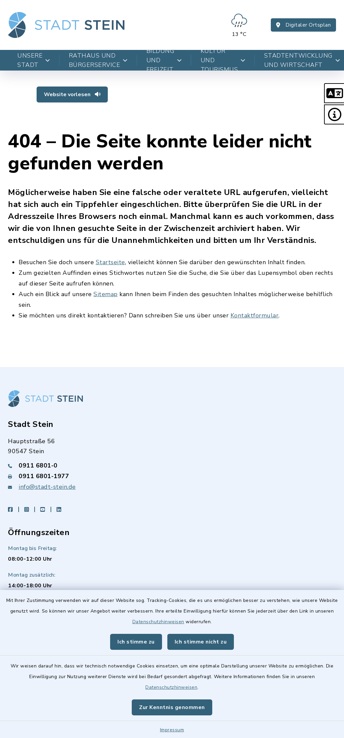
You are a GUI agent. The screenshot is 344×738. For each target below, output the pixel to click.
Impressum (172, 730)
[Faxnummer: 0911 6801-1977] (172, 476)
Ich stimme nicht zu (201, 642)
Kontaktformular (255, 315)
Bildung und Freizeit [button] (164, 60)
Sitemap (105, 294)
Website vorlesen (72, 94)
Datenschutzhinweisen (158, 622)
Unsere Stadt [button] (33, 60)
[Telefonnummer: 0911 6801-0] (172, 465)
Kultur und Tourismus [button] (223, 60)
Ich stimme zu (136, 642)
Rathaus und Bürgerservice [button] (98, 60)
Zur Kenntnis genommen (172, 707)
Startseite (110, 262)
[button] (334, 93)
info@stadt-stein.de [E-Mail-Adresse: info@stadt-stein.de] (47, 487)
